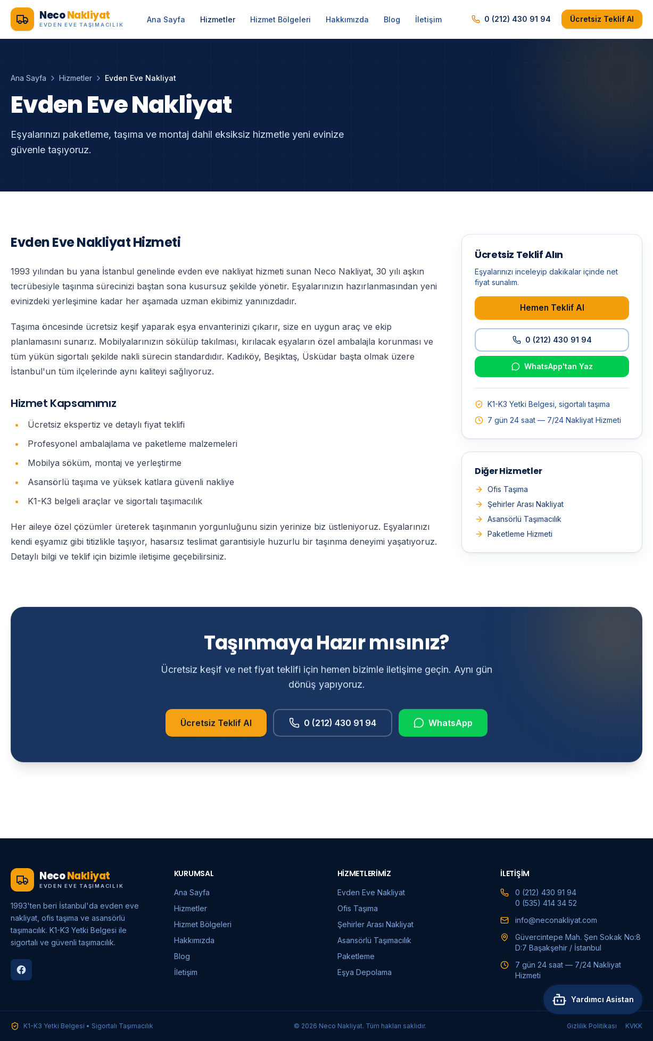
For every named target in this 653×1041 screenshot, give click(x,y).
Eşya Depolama (364, 972)
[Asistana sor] (590, 1013)
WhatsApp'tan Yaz (552, 366)
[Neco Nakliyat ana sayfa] (67, 19)
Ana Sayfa (166, 19)
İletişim (428, 19)
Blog (392, 19)
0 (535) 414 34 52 (546, 902)
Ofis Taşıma (501, 489)
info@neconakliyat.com (556, 920)
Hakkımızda (347, 19)
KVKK (633, 1026)
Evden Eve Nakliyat (371, 892)
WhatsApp (443, 728)
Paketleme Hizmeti (513, 533)
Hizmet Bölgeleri (280, 19)
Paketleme (356, 956)
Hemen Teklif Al (552, 308)
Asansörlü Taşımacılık (518, 518)
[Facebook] (21, 969)
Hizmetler (217, 19)
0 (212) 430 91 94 (511, 18)
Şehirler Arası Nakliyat (519, 504)
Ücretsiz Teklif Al (602, 18)
